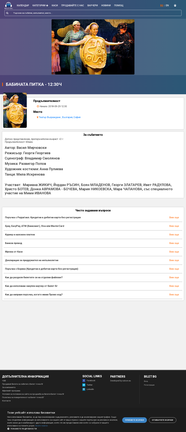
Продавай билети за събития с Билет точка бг (22, 388)
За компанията (8, 391)
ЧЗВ (4, 385)
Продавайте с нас (72, 5)
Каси (55, 5)
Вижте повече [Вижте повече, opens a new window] (41, 425)
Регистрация (149, 389)
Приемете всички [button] (134, 420)
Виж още (174, 221)
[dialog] (93, 420)
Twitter (87, 389)
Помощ (118, 5)
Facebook (88, 384)
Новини (106, 5)
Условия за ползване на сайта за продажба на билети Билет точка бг (33, 398)
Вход (146, 385)
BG (161, 5)
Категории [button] (40, 5)
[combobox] (93, 13)
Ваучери (92, 5)
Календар (23, 5)
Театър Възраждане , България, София (62, 117)
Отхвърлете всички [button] (162, 420)
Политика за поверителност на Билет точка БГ (23, 401)
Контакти (6, 405)
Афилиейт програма (11, 395)
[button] (62, 428)
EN (167, 5)
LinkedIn (88, 393)
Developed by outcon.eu (120, 385)
